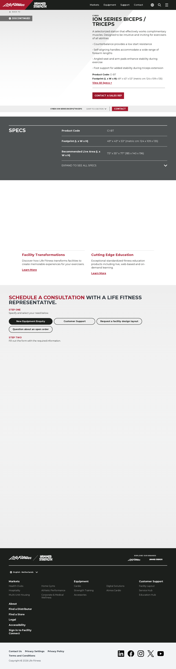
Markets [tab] (94, 5)
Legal (12, 619)
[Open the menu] (166, 5)
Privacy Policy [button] (56, 651)
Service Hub (145, 590)
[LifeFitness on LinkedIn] (121, 654)
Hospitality (14, 590)
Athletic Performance (53, 590)
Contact (138, 5)
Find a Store (17, 614)
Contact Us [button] (15, 651)
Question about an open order (31, 329)
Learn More (29, 269)
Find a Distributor (20, 609)
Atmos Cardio (113, 590)
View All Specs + (102, 83)
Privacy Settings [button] (34, 651)
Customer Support (75, 321)
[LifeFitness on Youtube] (160, 654)
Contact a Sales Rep (108, 95)
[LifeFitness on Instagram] (141, 654)
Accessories (80, 595)
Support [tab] (125, 5)
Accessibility (17, 625)
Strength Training (84, 590)
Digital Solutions (115, 586)
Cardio (77, 586)
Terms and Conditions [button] (22, 655)
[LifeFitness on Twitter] (150, 654)
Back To (14, 12)
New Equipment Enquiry (30, 321)
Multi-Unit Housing (19, 595)
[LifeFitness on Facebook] (131, 654)
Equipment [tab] (110, 5)
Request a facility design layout (119, 321)
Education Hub (147, 595)
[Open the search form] (159, 5)
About (13, 603)
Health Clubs (16, 586)
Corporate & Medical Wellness (52, 596)
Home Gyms (48, 586)
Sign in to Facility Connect (20, 632)
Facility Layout (147, 586)
